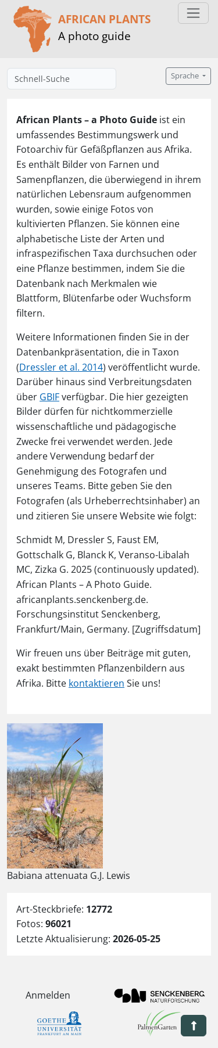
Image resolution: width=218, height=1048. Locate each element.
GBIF (49, 396)
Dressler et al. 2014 (61, 367)
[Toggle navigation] (193, 13)
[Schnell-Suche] (61, 78)
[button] (193, 1025)
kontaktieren (96, 683)
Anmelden (48, 995)
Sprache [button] (186, 76)
